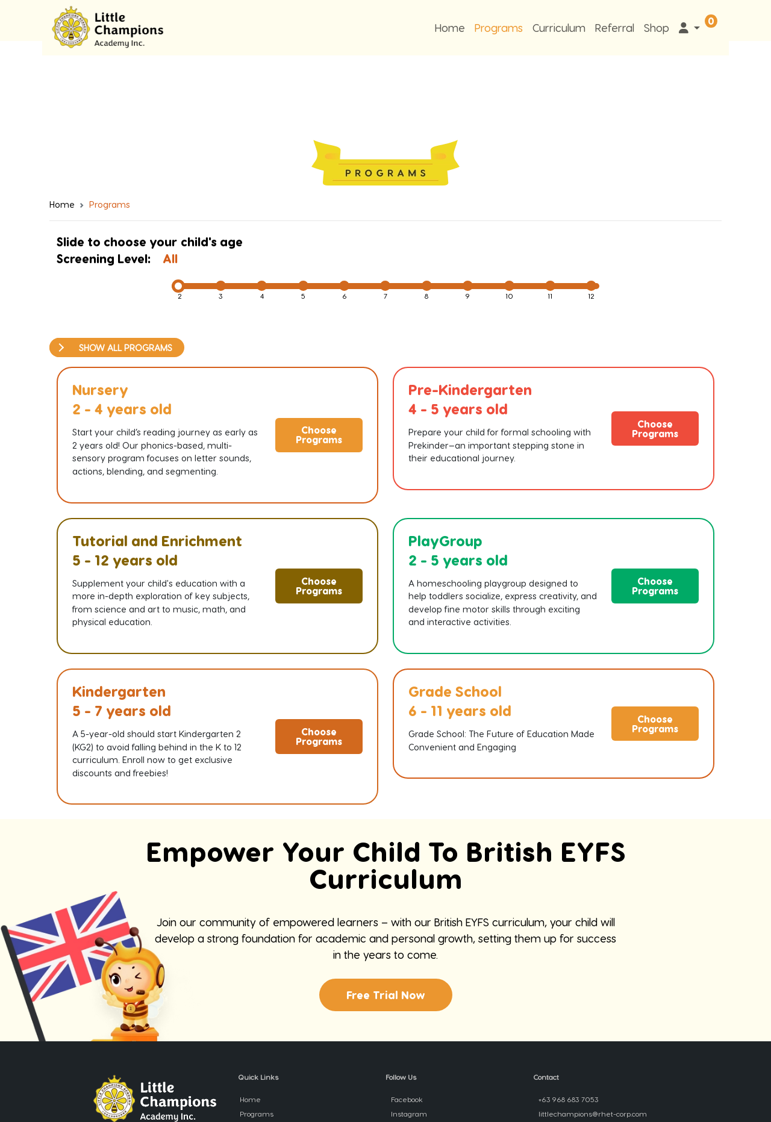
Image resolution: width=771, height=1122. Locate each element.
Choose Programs (319, 434)
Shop (656, 27)
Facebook (406, 1099)
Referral (614, 27)
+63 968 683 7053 (568, 1099)
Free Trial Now (385, 994)
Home (450, 27)
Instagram (408, 1113)
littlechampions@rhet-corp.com (592, 1113)
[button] (689, 27)
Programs (499, 27)
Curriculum (558, 27)
